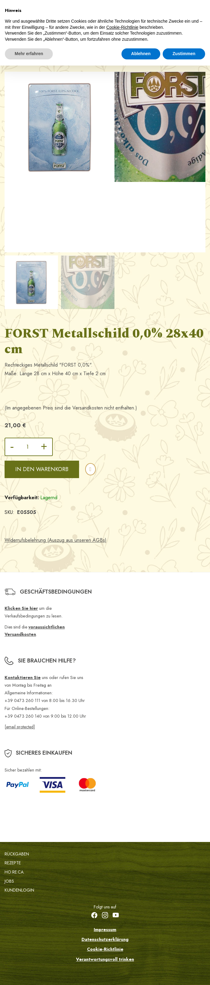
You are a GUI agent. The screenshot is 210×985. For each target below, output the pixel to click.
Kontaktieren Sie (23, 677)
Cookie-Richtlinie (105, 949)
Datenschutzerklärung (105, 939)
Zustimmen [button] (183, 53)
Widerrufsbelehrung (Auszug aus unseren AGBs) (56, 540)
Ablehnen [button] (141, 53)
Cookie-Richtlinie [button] (122, 27)
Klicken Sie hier (21, 608)
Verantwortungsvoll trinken (105, 959)
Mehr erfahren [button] (29, 53)
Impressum (105, 930)
